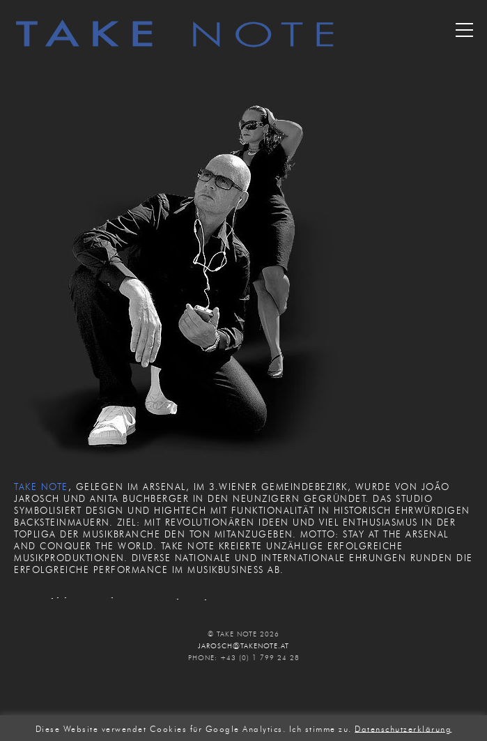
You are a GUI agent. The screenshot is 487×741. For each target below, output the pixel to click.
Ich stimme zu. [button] (320, 728)
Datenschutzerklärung (403, 728)
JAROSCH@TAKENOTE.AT (243, 645)
